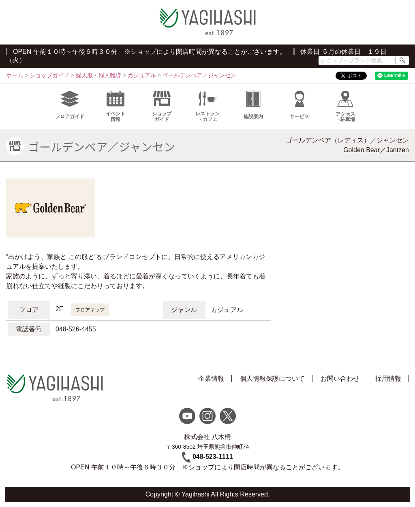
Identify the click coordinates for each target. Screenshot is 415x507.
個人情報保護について (272, 378)
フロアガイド (69, 105)
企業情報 (211, 378)
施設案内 (253, 105)
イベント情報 (115, 106)
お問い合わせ (340, 378)
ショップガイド (161, 106)
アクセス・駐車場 (345, 106)
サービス (299, 105)
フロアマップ (90, 310)
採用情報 (388, 378)
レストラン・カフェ (207, 106)
